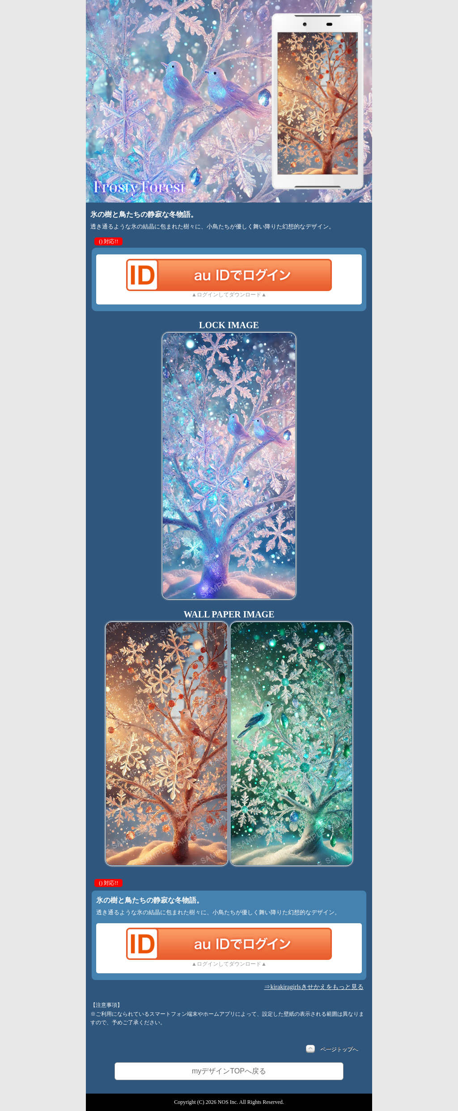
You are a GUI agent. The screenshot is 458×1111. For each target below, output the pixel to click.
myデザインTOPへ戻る (229, 1071)
